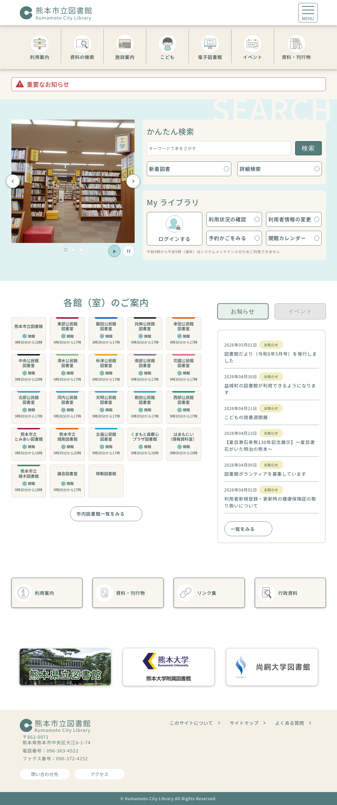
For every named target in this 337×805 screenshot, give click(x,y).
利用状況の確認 (227, 219)
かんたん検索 (170, 131)
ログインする (174, 238)
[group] (73, 181)
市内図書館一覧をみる (100, 513)
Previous (13, 181)
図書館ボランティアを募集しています (265, 473)
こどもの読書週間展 (246, 417)
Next (133, 181)
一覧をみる (243, 528)
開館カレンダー (287, 238)
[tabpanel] (271, 436)
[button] (65, 249)
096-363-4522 (62, 750)
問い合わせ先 (45, 774)
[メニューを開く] (308, 12)
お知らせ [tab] (243, 311)
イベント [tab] (300, 311)
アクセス (100, 774)
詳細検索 (250, 168)
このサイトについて (191, 722)
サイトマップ (244, 722)
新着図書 (160, 168)
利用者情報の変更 (289, 219)
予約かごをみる (227, 238)
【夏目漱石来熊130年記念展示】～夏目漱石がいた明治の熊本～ (269, 445)
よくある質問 (289, 722)
